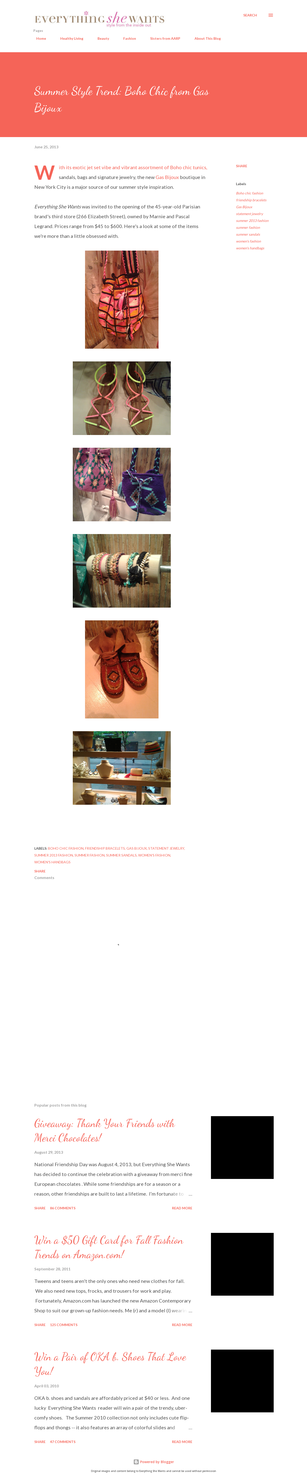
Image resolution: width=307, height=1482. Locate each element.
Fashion (126, 38)
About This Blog (205, 38)
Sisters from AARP (162, 38)
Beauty (100, 38)
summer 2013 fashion (252, 220)
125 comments (63, 1325)
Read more (182, 1208)
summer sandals (248, 234)
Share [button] (241, 166)
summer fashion (248, 227)
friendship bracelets (251, 200)
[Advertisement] (117, 1041)
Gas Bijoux (167, 177)
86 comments (62, 1208)
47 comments (62, 1442)
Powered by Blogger (153, 1461)
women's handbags (250, 248)
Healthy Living (68, 38)
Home (38, 38)
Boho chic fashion (249, 193)
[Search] (250, 15)
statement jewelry (249, 214)
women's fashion (248, 241)
